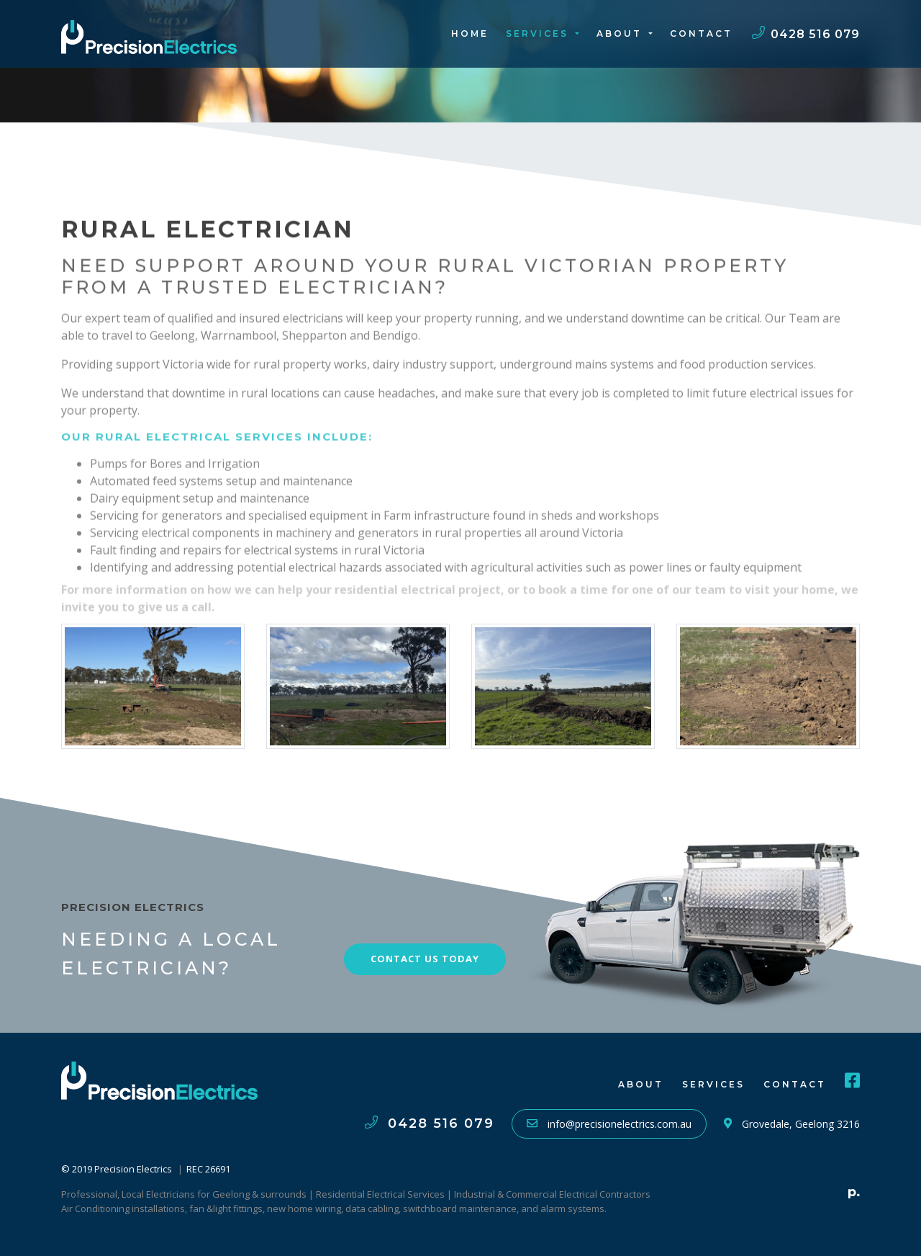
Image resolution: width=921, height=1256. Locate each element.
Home (470, 33)
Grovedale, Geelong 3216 (792, 1124)
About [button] (621, 33)
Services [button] (539, 33)
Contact (701, 33)
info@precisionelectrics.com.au (609, 1124)
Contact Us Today (425, 958)
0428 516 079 (806, 34)
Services (713, 1084)
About (640, 1084)
